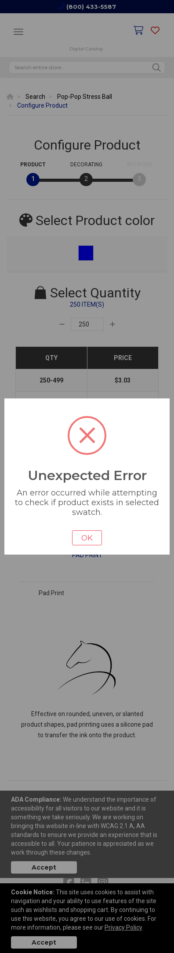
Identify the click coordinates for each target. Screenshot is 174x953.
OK (87, 537)
